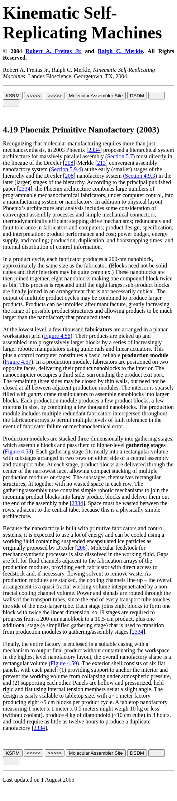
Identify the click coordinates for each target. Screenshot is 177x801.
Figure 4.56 (57, 336)
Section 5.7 (120, 156)
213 (101, 163)
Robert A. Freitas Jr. (53, 51)
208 (69, 163)
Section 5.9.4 (66, 169)
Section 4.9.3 (140, 176)
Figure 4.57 (18, 362)
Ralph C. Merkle (120, 51)
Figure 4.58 (18, 451)
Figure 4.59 (64, 663)
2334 (94, 150)
